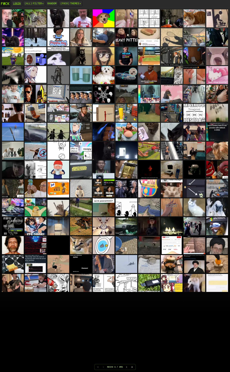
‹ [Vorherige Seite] (103, 367)
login (17, 3)
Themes (74, 3)
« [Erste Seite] (98, 367)
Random (51, 3)
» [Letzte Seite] (132, 367)
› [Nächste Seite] (126, 367)
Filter (37, 3)
